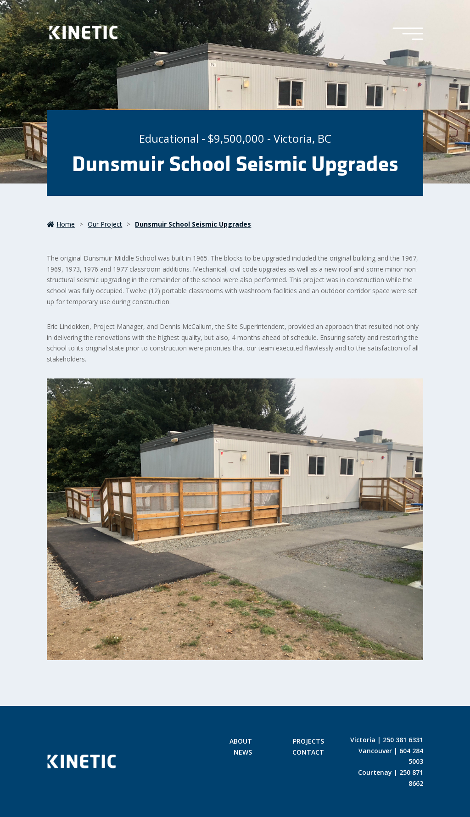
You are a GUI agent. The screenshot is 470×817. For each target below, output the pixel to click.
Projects (308, 741)
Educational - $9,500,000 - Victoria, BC (235, 138)
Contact (308, 752)
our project (105, 224)
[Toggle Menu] (407, 34)
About (240, 741)
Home (61, 224)
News (243, 752)
